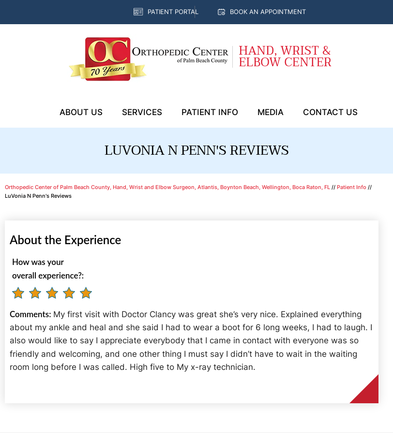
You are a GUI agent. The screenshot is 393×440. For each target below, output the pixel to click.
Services (142, 112)
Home (38, 113)
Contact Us (330, 112)
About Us (81, 112)
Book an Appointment (268, 11)
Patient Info (209, 112)
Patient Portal (173, 11)
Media (270, 112)
